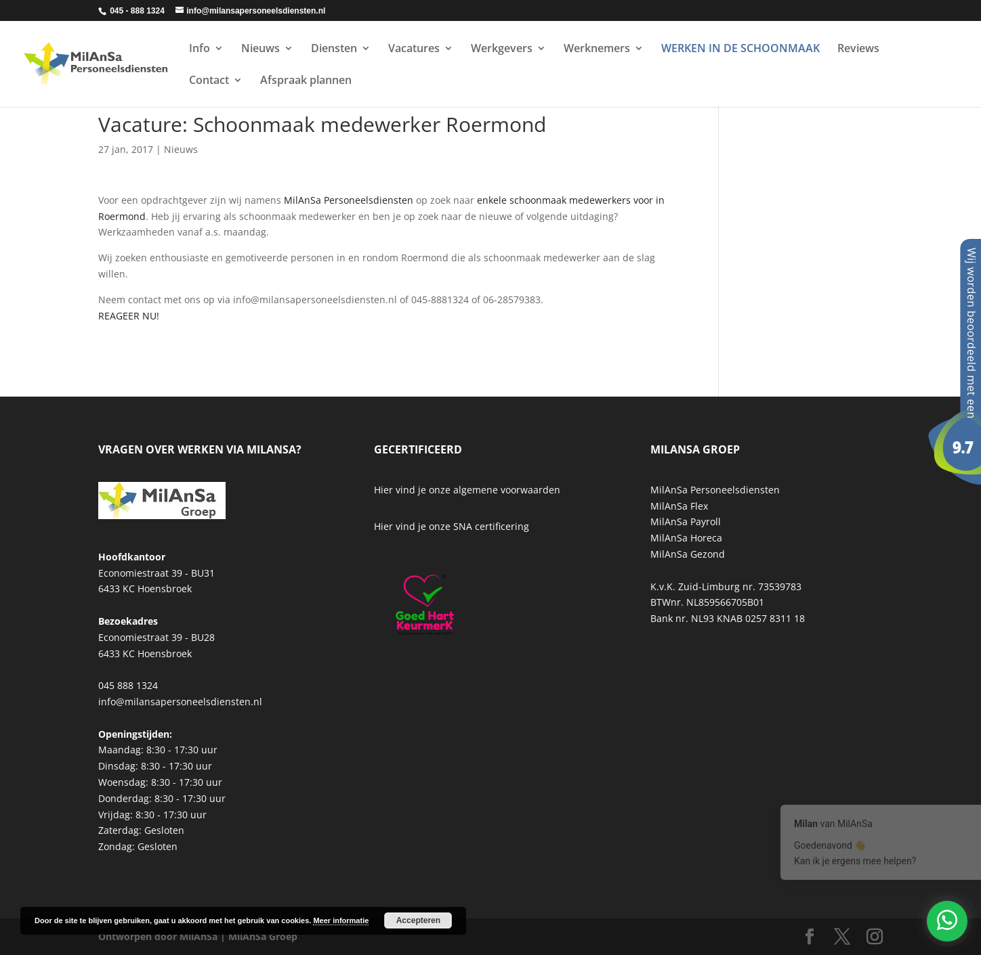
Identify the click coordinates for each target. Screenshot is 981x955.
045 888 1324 (128, 685)
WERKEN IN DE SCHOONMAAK (740, 49)
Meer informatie (341, 920)
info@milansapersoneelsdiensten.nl (180, 701)
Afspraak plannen (306, 81)
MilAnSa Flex (679, 505)
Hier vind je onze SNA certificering (451, 526)
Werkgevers (502, 49)
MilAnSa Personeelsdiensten (348, 200)
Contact (209, 81)
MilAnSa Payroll (685, 521)
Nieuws (260, 49)
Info (199, 49)
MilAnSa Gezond (687, 554)
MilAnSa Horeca (686, 537)
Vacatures (414, 49)
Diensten (334, 49)
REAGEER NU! (128, 315)
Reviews (858, 49)
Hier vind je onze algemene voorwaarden (467, 489)
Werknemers (597, 49)
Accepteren (418, 920)
